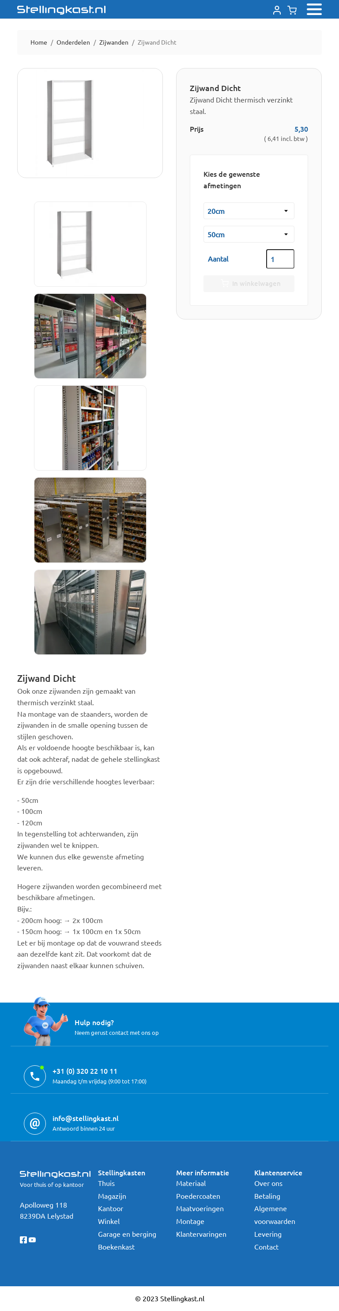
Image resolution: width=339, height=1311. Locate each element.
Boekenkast (116, 1246)
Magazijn (112, 1195)
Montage (190, 1220)
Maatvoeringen (200, 1208)
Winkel (109, 1220)
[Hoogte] (248, 234)
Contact (266, 1246)
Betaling (267, 1195)
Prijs (196, 128)
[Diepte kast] (248, 210)
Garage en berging (127, 1233)
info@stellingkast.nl (86, 1118)
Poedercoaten (198, 1195)
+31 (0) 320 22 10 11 (85, 1070)
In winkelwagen (249, 283)
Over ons (268, 1182)
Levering (268, 1233)
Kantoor (110, 1208)
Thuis (106, 1182)
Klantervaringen (201, 1233)
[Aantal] (280, 259)
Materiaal (191, 1182)
